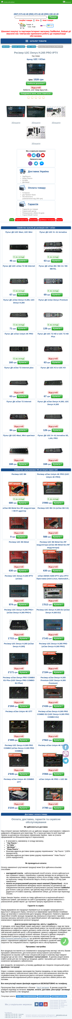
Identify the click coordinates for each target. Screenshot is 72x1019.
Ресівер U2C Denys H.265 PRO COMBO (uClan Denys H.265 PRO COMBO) (19, 748)
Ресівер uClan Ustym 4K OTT (18, 711)
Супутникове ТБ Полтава (58, 1000)
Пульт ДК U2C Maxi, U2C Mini (18, 232)
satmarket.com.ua (61, 1015)
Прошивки (33, 220)
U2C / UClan (39, 59)
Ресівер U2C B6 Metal (19, 542)
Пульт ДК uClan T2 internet (18, 401)
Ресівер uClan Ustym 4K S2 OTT (53, 745)
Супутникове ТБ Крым (57, 1003)
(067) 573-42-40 (21, 14)
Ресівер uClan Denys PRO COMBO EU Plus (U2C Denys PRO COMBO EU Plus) (19, 680)
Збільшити (15, 114)
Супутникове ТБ (55, 1008)
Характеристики (22, 220)
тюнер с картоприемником (27, 996)
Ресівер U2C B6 (19, 474)
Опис (12, 220)
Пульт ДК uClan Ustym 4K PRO (19, 334)
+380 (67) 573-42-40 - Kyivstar (14, 1014)
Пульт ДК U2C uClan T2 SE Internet (19, 266)
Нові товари (48, 20)
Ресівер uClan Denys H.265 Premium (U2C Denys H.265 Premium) (53, 680)
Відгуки (59, 220)
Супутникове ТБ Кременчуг (58, 1005)
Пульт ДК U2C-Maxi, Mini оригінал (19, 435)
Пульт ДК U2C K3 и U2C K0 (53, 368)
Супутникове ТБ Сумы (57, 1006)
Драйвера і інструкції (47, 220)
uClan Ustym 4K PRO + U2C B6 (53, 779)
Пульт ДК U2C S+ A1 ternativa (53, 232)
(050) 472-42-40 (36, 14)
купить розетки (44, 996)
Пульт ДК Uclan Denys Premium (53, 300)
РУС (43, 26)
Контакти (67, 2)
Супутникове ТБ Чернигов (58, 1002)
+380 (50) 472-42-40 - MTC (13, 1016)
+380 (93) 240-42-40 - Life (13, 1017)
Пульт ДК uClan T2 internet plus (18, 368)
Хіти (37, 20)
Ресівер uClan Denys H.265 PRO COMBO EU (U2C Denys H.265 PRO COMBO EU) (53, 714)
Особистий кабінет (8, 2)
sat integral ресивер (59, 996)
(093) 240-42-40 (51, 14)
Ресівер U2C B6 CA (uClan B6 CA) (53, 508)
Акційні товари (25, 20)
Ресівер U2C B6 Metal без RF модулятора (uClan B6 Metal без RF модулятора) (53, 545)
